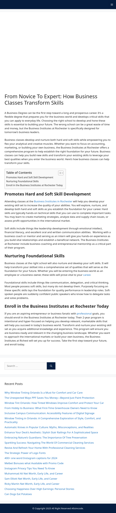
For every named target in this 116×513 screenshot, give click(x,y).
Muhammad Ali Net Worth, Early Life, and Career (34, 473)
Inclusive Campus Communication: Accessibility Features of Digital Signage (49, 413)
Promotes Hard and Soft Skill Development (29, 177)
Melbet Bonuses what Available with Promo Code (34, 463)
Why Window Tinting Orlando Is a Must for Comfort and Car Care (44, 392)
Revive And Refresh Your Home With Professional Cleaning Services (45, 447)
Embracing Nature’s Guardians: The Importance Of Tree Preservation (46, 437)
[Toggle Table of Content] (59, 173)
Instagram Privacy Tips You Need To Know (30, 468)
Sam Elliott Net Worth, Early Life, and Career (31, 478)
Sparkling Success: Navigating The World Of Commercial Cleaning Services (49, 442)
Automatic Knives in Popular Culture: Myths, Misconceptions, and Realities (49, 427)
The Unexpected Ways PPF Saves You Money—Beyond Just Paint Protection (49, 397)
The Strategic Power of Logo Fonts (25, 453)
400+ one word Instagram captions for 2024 (31, 458)
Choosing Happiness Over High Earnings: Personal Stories (39, 489)
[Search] (51, 366)
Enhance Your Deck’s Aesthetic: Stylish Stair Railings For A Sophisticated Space (51, 432)
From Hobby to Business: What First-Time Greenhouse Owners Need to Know (51, 408)
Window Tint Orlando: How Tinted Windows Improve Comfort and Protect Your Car (54, 403)
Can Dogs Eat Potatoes (18, 494)
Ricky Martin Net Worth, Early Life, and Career (32, 483)
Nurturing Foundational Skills (22, 181)
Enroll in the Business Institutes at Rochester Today (34, 185)
